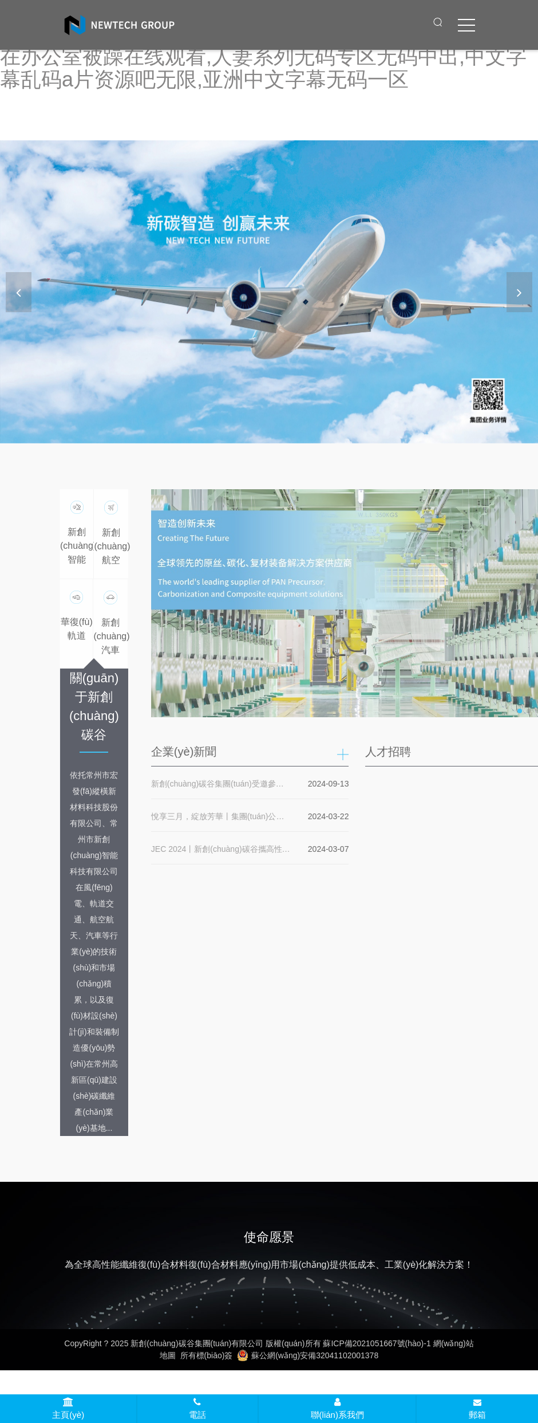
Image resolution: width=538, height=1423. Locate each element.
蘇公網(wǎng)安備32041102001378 (307, 1355)
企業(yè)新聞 (186, 751)
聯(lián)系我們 (337, 1408)
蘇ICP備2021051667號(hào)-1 (376, 1343)
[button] (519, 292)
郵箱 (477, 1409)
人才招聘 (391, 751)
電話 (197, 1408)
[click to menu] (466, 25)
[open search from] (437, 21)
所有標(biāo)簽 (206, 1355)
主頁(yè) (68, 1408)
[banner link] (269, 291)
